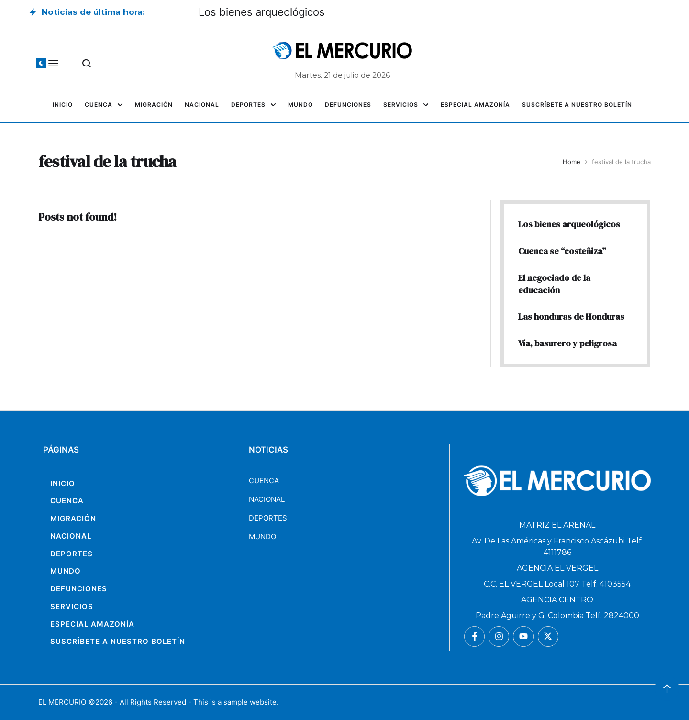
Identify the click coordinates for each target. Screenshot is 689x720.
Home (571, 162)
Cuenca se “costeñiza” (562, 251)
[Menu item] (63, 104)
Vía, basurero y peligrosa (567, 343)
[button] (41, 63)
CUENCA (264, 480)
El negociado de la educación (554, 284)
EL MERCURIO (62, 702)
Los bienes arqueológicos (262, 12)
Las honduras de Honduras (571, 316)
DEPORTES (268, 517)
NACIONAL (267, 499)
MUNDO (262, 536)
